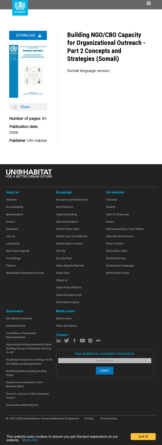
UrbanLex (61, 280)
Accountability (14, 206)
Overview (11, 199)
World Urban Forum (117, 272)
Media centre (64, 318)
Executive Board (15, 325)
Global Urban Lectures (69, 243)
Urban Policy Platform (69, 287)
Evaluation (12, 229)
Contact (89, 418)
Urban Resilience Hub (69, 294)
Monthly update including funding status (26, 373)
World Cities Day (116, 258)
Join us (10, 236)
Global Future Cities (67, 229)
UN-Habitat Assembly (19, 318)
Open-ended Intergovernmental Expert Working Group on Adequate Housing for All (28, 348)
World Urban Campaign (120, 265)
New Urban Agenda (17, 250)
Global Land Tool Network (71, 236)
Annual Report (14, 214)
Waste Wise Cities (116, 250)
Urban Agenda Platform (70, 265)
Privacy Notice (108, 418)
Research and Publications (72, 199)
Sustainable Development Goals (25, 272)
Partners (11, 265)
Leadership (13, 243)
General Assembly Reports (22, 405)
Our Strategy (13, 258)
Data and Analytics (67, 221)
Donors (10, 221)
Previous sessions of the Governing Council (27, 395)
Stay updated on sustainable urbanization (105, 354)
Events (110, 221)
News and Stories (66, 325)
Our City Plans (64, 258)
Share (21, 107)
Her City (60, 250)
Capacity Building (66, 214)
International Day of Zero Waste (125, 229)
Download (29, 35)
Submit (104, 370)
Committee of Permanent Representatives (21, 335)
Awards (111, 206)
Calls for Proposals (117, 214)
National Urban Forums (120, 236)
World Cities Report (67, 302)
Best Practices (64, 206)
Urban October (115, 243)
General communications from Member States (24, 384)
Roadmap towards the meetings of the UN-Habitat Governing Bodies (29, 361)
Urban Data (62, 272)
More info (30, 440)
